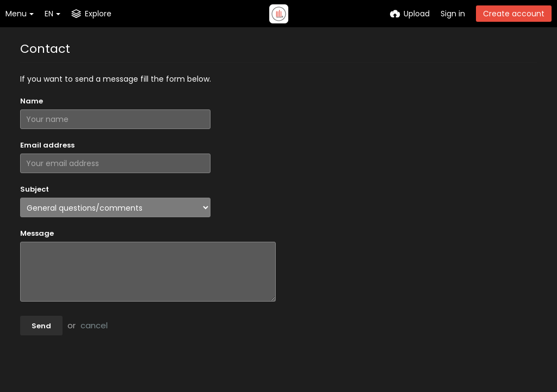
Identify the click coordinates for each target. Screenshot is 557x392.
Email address (47, 145)
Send (41, 326)
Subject (34, 189)
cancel (94, 325)
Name (31, 101)
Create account (513, 13)
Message (37, 233)
